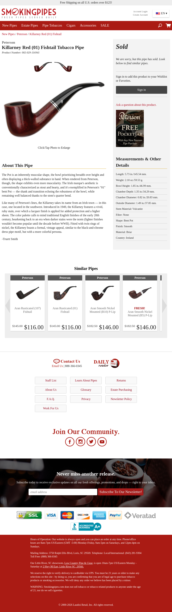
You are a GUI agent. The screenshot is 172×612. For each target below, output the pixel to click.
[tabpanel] (27, 303)
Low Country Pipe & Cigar (78, 563)
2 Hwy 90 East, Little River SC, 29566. (63, 566)
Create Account (140, 15)
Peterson (22, 34)
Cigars (71, 25)
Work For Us (50, 408)
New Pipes (9, 25)
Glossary (86, 389)
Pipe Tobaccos (52, 25)
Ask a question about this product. (136, 104)
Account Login (140, 11)
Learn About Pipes (86, 380)
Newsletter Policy (121, 399)
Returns (121, 380)
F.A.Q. (51, 399)
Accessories (88, 25)
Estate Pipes (29, 25)
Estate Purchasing (121, 389)
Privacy (86, 399)
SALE (105, 25)
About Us (51, 389)
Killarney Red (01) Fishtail (46, 34)
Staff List (50, 380)
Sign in (141, 89)
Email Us (57, 366)
